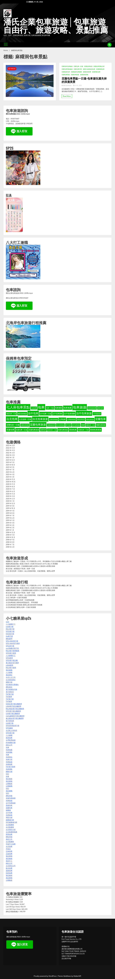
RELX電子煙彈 (11, 668)
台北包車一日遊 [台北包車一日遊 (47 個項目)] (25, 419)
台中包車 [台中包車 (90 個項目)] (33, 413)
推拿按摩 (9, 738)
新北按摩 (9, 868)
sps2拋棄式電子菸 (12, 648)
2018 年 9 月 (10, 540)
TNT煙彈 (9, 697)
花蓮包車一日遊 (78, 66)
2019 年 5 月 (10, 520)
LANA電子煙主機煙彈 (13, 706)
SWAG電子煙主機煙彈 (14, 704)
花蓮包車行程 (78, 69)
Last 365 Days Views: (13, 909)
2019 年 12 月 (10, 503)
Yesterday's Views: (12, 899)
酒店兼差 (9, 779)
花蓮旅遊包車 (66, 72)
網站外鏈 (9, 796)
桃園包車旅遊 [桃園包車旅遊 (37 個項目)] (100, 425)
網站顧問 (9, 639)
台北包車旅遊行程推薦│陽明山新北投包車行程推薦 (24, 605)
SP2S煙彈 (9, 658)
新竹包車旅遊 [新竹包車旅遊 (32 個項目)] (76, 425)
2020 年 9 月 (10, 484)
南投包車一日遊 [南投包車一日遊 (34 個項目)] (11, 414)
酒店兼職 (9, 670)
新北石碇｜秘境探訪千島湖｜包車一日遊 (20, 569)
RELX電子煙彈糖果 (12, 651)
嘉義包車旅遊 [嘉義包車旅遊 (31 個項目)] (81, 419)
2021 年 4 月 (10, 474)
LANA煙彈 (9, 665)
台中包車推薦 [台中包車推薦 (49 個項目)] (69, 413)
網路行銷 (9, 682)
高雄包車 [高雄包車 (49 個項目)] (73, 429)
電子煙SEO (10, 692)
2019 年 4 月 (10, 523)
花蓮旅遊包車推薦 (76, 72)
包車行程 (9, 759)
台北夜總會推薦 (11, 832)
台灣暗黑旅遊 (11, 740)
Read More (67, 96)
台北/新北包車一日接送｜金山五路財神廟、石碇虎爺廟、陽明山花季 (30, 571)
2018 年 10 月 (10, 537)
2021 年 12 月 (10, 460)
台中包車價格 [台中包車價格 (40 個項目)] (57, 414)
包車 (7, 747)
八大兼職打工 (11, 624)
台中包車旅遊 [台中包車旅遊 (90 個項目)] (84, 413)
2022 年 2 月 (10, 455)
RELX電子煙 (10, 629)
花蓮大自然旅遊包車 (89, 69)
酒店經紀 (9, 675)
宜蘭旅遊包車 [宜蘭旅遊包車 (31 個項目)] (51, 425)
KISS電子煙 (10, 634)
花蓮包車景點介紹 (98, 66)
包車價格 (9, 752)
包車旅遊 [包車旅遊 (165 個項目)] (79, 407)
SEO (7, 774)
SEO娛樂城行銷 (11, 822)
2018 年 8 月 (10, 542)
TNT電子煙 (10, 694)
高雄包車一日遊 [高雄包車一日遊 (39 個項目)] (83, 430)
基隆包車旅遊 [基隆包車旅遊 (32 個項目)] (90, 419)
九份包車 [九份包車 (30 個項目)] (33, 408)
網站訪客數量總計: (13, 911)
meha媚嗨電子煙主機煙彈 (15, 716)
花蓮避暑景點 (84, 74)
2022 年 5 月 (10, 448)
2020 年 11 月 (10, 479)
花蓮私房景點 (66, 74)
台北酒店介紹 (11, 829)
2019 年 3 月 (10, 525)
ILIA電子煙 (9, 627)
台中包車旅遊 (11, 803)
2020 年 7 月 (10, 489)
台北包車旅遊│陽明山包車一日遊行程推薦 (21, 607)
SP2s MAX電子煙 (12, 641)
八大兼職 (9, 672)
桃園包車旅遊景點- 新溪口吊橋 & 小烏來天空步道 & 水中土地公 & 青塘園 (32, 564)
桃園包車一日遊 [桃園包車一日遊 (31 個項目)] (90, 425)
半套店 (8, 849)
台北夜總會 (10, 825)
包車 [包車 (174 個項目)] (41, 407)
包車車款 (9, 757)
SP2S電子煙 (10, 631)
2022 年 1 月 (10, 457)
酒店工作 (9, 839)
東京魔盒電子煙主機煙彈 (15, 718)
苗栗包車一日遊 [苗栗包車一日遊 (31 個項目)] (52, 430)
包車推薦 (9, 750)
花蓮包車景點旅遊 (67, 69)
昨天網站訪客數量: (13, 902)
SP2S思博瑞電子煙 (12, 726)
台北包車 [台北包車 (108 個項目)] (11, 419)
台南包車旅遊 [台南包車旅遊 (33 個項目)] (53, 419)
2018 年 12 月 (10, 532)
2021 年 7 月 (10, 470)
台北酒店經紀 (11, 680)
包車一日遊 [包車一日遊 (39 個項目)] (50, 408)
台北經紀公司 (11, 866)
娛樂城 (8, 810)
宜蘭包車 (9, 808)
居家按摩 (9, 871)
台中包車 (9, 813)
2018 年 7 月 (10, 544)
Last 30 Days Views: (13, 907)
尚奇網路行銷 (11, 742)
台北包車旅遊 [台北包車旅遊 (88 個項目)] (40, 419)
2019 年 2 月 (10, 528)
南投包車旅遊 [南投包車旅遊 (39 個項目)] (22, 414)
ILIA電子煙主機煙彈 (13, 713)
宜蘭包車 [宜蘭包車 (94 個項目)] (100, 419)
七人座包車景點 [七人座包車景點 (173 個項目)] (18, 407)
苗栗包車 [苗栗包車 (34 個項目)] (43, 430)
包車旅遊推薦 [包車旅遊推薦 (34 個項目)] (92, 408)
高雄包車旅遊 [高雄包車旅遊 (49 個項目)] (95, 429)
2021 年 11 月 (10, 462)
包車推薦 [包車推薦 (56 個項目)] (67, 407)
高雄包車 (9, 805)
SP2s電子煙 (10, 646)
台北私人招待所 (11, 730)
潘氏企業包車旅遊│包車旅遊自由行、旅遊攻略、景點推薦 (55, 26)
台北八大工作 (11, 677)
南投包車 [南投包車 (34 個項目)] (100, 408)
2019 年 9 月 (10, 511)
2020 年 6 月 (10, 491)
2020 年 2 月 (10, 499)
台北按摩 (9, 846)
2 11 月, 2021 (77, 85)
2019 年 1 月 (10, 530)
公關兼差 (9, 784)
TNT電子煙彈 (10, 767)
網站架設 (9, 687)
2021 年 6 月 (10, 472)
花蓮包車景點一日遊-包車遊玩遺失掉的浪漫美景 (84, 80)
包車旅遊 (9, 762)
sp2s (7, 622)
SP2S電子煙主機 (12, 660)
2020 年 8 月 (10, 486)
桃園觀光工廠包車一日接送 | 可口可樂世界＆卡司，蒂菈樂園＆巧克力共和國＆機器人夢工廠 (39, 561)
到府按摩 (9, 873)
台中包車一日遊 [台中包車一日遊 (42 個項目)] (45, 413)
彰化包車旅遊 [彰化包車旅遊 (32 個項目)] (60, 425)
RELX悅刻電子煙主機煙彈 (15, 709)
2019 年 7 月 (10, 515)
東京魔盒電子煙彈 (12, 663)
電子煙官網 (10, 721)
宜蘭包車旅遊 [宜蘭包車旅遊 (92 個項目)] (38, 424)
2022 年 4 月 (10, 450)
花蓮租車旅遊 (75, 74)
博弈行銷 (9, 817)
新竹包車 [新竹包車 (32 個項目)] (68, 425)
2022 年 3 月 (10, 453)
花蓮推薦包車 (100, 69)
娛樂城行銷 (10, 820)
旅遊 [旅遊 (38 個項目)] (82, 425)
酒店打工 (9, 861)
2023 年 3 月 (10, 445)
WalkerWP (77, 976)
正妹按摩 (9, 851)
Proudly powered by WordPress (45, 976)
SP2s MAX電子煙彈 (13, 643)
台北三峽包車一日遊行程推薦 (16, 598)
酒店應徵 (9, 781)
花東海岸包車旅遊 (67, 66)
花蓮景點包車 (96, 72)
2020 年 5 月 (10, 494)
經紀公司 (9, 745)
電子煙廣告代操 (11, 689)
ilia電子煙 (9, 636)
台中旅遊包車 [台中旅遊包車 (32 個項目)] (97, 414)
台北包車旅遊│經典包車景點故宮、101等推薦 (22, 602)
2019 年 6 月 (10, 518)
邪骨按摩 (9, 834)
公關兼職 (9, 786)
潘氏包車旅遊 (67, 85)
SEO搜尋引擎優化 (12, 684)
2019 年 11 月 (10, 506)
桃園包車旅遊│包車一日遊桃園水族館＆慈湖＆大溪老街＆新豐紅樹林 (30, 566)
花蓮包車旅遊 (88, 66)
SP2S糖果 (9, 728)
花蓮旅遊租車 (87, 72)
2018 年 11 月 (10, 535)
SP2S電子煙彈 (11, 653)
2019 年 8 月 (10, 513)
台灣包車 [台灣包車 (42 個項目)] (62, 419)
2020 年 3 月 (10, 496)
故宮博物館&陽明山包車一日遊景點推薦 (20, 600)
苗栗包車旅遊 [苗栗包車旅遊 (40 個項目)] (63, 430)
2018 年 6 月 (10, 547)
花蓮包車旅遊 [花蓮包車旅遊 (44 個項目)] (34, 430)
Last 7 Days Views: (13, 904)
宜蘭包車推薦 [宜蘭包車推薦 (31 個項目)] (24, 425)
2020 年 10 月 (10, 482)
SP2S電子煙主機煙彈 (13, 711)
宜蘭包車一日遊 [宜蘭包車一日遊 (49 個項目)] (12, 425)
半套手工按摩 (11, 844)
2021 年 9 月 (10, 467)
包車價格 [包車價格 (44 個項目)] (58, 408)
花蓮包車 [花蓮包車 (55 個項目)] (10, 429)
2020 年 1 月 (10, 501)
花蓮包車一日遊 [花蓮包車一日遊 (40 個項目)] (21, 430)
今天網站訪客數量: (13, 897)
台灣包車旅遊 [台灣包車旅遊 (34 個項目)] (71, 419)
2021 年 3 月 (10, 477)
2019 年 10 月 (10, 508)
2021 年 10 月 (10, 465)
